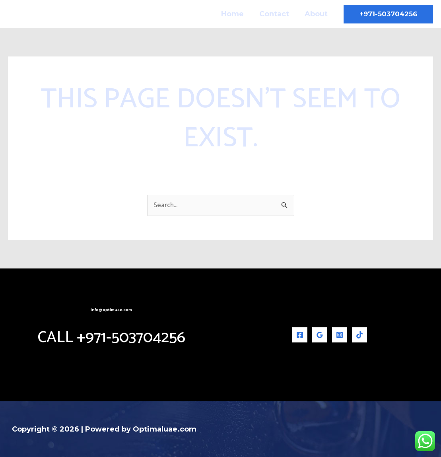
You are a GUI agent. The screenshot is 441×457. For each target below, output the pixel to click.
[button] (388, 14)
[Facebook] (299, 334)
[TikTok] (359, 334)
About (316, 14)
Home (235, 14)
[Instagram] (339, 334)
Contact (276, 14)
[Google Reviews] (319, 334)
